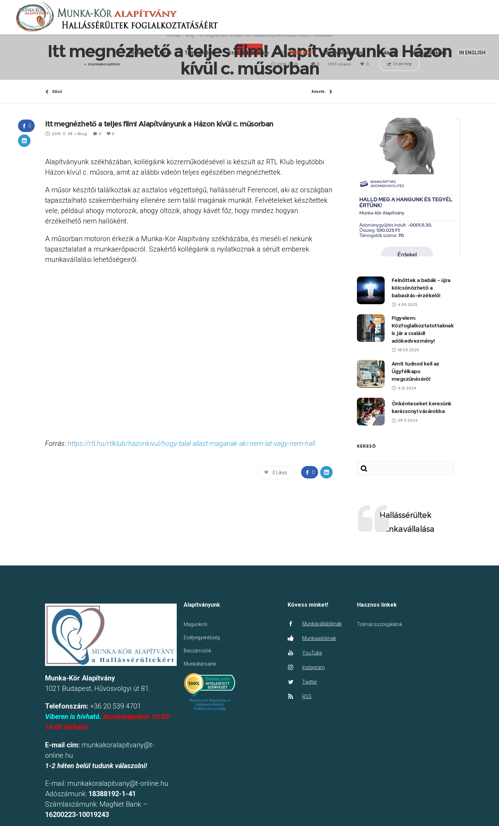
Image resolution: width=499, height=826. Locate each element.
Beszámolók (197, 709)
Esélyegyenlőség (202, 696)
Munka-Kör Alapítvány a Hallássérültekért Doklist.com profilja (210, 763)
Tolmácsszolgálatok (379, 683)
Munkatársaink (200, 723)
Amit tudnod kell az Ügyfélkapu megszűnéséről (415, 430)
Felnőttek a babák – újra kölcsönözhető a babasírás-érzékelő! (421, 346)
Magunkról (195, 683)
